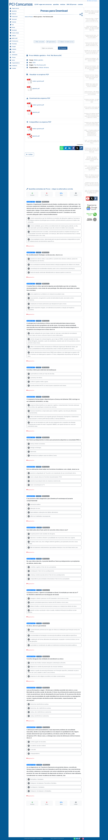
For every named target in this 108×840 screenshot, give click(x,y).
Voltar (29, 154)
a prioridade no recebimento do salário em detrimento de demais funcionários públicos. (52, 645)
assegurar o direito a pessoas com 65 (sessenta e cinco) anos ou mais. (48, 598)
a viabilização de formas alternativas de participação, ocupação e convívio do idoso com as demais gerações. (53, 640)
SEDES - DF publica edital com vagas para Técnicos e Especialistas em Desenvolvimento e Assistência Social (91, 131)
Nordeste (13, 30)
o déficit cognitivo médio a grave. (38, 382)
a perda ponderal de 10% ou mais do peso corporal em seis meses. (47, 386)
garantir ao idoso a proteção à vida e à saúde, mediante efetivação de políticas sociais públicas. (52, 611)
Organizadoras (15, 62)
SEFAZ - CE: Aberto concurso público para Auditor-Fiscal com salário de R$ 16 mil (92, 175)
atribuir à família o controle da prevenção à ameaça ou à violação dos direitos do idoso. (52, 606)
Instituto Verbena (44, 67)
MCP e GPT (14, 38)
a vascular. (32, 750)
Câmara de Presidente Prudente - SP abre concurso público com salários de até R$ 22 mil (92, 27)
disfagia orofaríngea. (34, 448)
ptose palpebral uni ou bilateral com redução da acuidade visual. (46, 294)
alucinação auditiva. (34, 505)
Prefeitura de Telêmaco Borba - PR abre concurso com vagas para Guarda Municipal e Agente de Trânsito (91, 114)
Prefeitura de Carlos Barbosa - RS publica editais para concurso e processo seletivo (91, 122)
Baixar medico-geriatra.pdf (54, 105)
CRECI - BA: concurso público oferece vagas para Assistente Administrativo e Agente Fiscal (91, 166)
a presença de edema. (35, 378)
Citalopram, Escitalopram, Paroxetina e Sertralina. (42, 783)
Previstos (13, 43)
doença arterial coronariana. (36, 444)
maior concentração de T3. (36, 485)
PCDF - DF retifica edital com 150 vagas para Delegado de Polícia (92, 140)
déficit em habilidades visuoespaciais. (39, 516)
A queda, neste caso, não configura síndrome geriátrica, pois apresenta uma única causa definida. (53, 542)
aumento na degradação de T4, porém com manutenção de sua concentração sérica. (52, 473)
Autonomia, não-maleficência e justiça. (39, 708)
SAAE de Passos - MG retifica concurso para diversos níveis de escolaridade (91, 91)
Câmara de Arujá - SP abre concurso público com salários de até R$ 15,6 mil (91, 18)
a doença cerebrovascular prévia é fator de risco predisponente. (46, 575)
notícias (62, 4)
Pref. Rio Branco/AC (40, 65)
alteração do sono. (34, 509)
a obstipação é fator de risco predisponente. (41, 571)
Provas (13, 57)
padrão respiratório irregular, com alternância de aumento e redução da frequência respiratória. (51, 308)
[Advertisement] (41, 28)
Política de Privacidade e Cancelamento (33, 838)
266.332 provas (71, 4)
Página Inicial (14, 8)
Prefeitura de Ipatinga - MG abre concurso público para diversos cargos (92, 58)
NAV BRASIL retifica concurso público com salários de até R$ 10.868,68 (92, 10)
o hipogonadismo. (34, 754)
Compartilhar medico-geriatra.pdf (54, 128)
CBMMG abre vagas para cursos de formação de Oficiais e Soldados (92, 84)
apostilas (56, 4)
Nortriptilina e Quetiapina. (36, 779)
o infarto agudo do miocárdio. (37, 742)
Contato (13, 68)
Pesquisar (62, 48)
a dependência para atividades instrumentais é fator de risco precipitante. (49, 579)
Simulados (13, 54)
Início (26, 16)
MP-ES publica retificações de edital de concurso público (91, 106)
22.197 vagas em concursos (43, 4)
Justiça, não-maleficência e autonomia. (39, 712)
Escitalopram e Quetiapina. (36, 787)
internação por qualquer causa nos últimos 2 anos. (42, 456)
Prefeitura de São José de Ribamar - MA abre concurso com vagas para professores (92, 182)
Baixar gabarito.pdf (54, 112)
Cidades (13, 49)
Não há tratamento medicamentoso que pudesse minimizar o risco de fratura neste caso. (53, 548)
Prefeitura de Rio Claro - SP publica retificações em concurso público (91, 35)
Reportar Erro (30, 246)
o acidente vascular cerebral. (37, 746)
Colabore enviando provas (66, 41)
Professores (14, 41)
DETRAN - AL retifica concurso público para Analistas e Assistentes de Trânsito (91, 157)
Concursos (13, 16)
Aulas (12, 60)
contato (80, 4)
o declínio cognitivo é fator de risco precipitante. (42, 567)
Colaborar (13, 65)
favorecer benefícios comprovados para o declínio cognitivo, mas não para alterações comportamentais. (52, 412)
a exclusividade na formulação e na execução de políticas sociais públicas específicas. (52, 635)
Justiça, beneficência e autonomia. (38, 716)
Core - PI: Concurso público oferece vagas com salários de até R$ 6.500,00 (92, 190)
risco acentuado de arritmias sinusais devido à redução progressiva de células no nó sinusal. (54, 265)
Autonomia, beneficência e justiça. (38, 704)
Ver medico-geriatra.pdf (54, 81)
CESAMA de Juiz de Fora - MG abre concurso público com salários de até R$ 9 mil (91, 50)
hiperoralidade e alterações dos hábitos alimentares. (43, 512)
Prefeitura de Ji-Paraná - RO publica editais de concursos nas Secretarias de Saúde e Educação (92, 148)
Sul (12, 25)
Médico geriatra (38, 60)
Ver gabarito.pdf (54, 88)
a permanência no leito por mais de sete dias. (41, 374)
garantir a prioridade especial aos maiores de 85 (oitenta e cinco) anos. (48, 602)
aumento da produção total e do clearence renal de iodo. (44, 481)
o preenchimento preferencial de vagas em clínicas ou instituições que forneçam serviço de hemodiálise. (54, 630)
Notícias (13, 13)
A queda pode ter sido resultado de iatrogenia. (41, 534)
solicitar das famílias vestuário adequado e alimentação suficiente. (47, 663)
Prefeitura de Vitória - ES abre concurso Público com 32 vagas (91, 99)
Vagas (12, 52)
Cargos (13, 46)
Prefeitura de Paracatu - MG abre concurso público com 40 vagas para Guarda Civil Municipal (92, 66)
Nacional (13, 19)
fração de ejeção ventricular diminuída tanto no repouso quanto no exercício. (49, 272)
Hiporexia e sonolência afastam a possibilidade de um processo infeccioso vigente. (51, 538)
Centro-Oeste (14, 33)
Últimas (13, 35)
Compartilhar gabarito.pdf (54, 136)
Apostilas (13, 11)
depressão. (32, 452)
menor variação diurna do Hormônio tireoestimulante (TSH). (45, 477)
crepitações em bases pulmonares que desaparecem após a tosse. (47, 304)
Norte (12, 27)
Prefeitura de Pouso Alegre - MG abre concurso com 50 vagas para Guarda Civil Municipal (92, 75)
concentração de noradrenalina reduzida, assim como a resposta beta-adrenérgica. (51, 269)
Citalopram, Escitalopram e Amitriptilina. (39, 791)
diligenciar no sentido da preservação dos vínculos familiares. (45, 667)
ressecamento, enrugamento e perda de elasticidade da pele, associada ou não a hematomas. (51, 299)
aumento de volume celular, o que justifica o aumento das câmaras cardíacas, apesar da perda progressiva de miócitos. (52, 259)
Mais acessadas (39, 41)
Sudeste (13, 22)
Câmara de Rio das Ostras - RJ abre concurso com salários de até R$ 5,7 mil (92, 43)
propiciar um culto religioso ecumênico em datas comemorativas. (46, 676)
